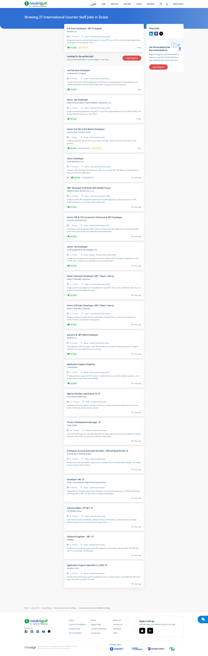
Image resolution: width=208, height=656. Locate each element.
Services (114, 4)
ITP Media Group (74, 511)
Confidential (72, 367)
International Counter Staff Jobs (65, 608)
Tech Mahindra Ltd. (75, 161)
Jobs (104, 4)
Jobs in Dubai (46, 608)
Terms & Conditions (77, 624)
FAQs (115, 633)
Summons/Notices (99, 628)
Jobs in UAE (35, 608)
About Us (117, 620)
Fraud (93, 620)
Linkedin (151, 34)
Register (150, 4)
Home (26, 608)
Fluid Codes (72, 425)
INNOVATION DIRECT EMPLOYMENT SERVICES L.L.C (89, 103)
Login (139, 4)
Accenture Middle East (76, 396)
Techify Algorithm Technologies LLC (82, 250)
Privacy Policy (74, 628)
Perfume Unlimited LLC (77, 220)
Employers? (178, 4)
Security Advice (75, 633)
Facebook (156, 34)
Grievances (95, 633)
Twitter (161, 34)
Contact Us (117, 624)
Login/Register (132, 58)
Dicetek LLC (72, 31)
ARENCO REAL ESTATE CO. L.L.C (80, 191)
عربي (93, 4)
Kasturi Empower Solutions (78, 279)
